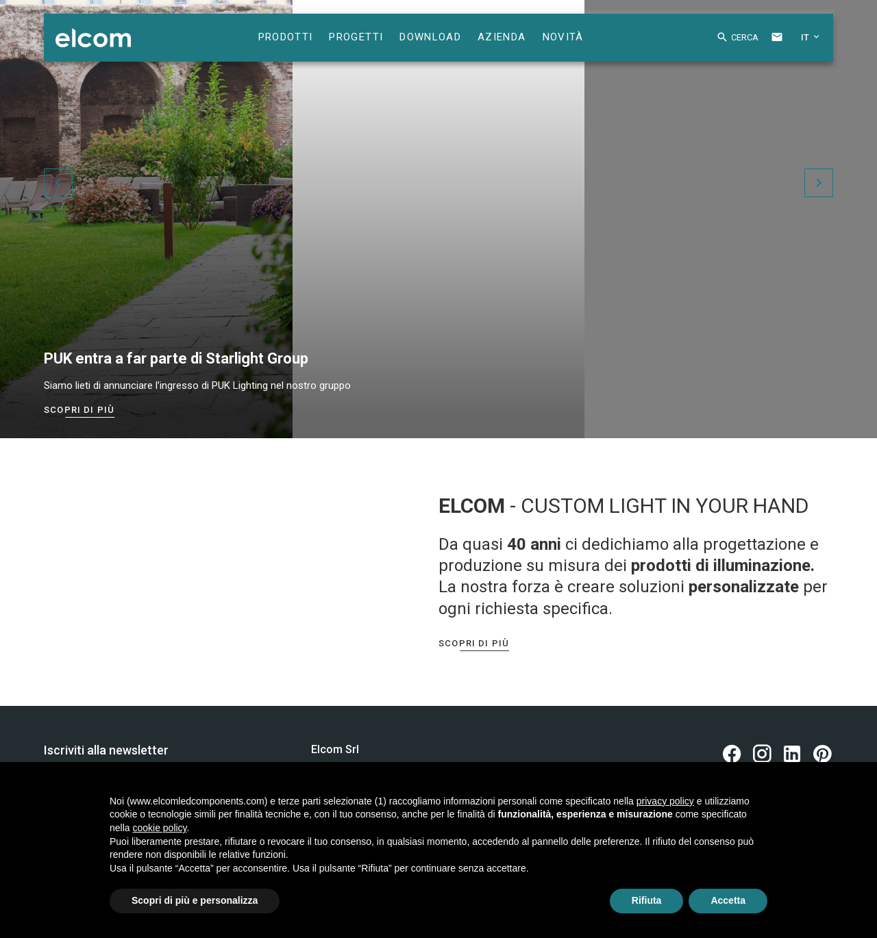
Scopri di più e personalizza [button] (195, 900)
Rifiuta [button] (647, 900)
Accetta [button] (728, 900)
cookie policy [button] (159, 827)
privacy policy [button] (665, 801)
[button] (727, 40)
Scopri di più (79, 410)
